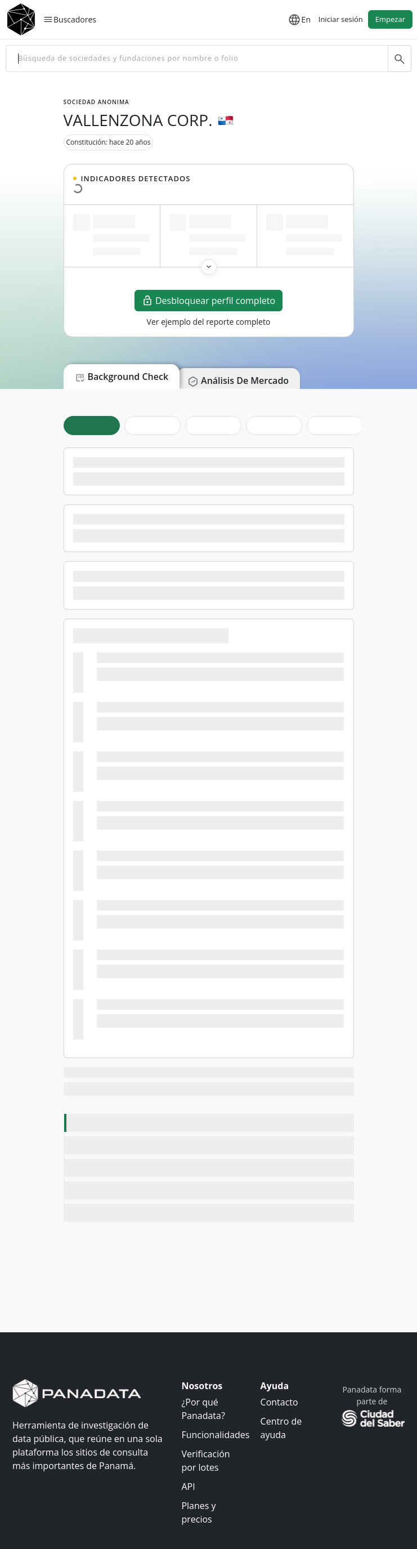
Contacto (279, 1402)
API (188, 1486)
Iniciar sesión (341, 19)
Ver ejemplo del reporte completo (209, 321)
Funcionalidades (215, 1435)
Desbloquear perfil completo (208, 300)
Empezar (390, 19)
